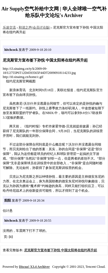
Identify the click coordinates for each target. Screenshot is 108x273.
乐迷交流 (9, 27)
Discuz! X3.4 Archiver (34, 267)
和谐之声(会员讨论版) (34, 27)
